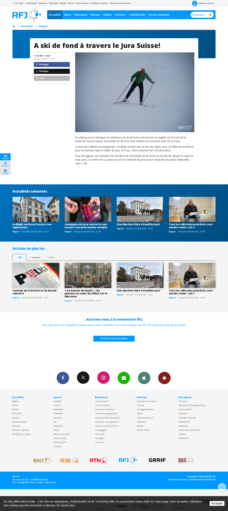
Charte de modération (189, 430)
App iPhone (144, 378)
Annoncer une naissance (107, 422)
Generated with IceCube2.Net (202, 479)
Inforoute (43, 3)
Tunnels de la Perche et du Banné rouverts (34, 292)
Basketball (58, 409)
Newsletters (124, 378)
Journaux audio (19, 422)
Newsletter (184, 438)
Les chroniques (102, 405)
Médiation (183, 426)
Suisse (15, 405)
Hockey (57, 405)
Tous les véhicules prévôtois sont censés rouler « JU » (191, 226)
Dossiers (16, 426)
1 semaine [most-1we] (35, 257)
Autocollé (99, 434)
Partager (42, 64)
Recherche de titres (104, 409)
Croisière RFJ (137, 14)
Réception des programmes (192, 405)
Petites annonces (145, 418)
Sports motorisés (62, 434)
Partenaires (184, 422)
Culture (15, 418)
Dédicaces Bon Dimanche (107, 418)
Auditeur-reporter (203, 3)
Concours (99, 442)
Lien (40, 78)
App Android (164, 378)
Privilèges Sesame (145, 409)
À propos (183, 401)
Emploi (63, 3)
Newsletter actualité (21, 434)
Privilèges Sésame (99, 3)
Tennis (57, 430)
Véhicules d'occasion (147, 401)
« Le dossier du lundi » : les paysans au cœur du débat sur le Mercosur (86, 293)
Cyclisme (58, 418)
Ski (55, 422)
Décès (71, 3)
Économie (17, 413)
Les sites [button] (18, 3)
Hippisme (58, 426)
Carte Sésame (82, 3)
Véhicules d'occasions (120, 3)
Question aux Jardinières (107, 426)
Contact (182, 434)
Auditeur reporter (20, 430)
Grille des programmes (106, 413)
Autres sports (60, 442)
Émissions (80, 14)
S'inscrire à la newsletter (114, 338)
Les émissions (101, 401)
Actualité (55, 14)
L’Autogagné (101, 430)
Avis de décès (143, 430)
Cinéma (140, 405)
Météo (140, 413)
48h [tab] (19, 257)
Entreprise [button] (31, 3)
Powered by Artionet (177, 479)
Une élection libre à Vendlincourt (138, 224)
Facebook (63, 378)
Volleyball (58, 413)
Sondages (99, 438)
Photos (95, 14)
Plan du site (50, 482)
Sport (67, 14)
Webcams (53, 3)
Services (120, 14)
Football (57, 401)
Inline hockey (60, 438)
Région (43, 26)
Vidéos (107, 14)
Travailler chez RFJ (187, 418)
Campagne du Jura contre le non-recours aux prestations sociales (86, 226)
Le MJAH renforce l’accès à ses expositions (32, 226)
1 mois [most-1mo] (50, 257)
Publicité (183, 413)
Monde (15, 409)
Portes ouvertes (158, 14)
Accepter (217, 503)
